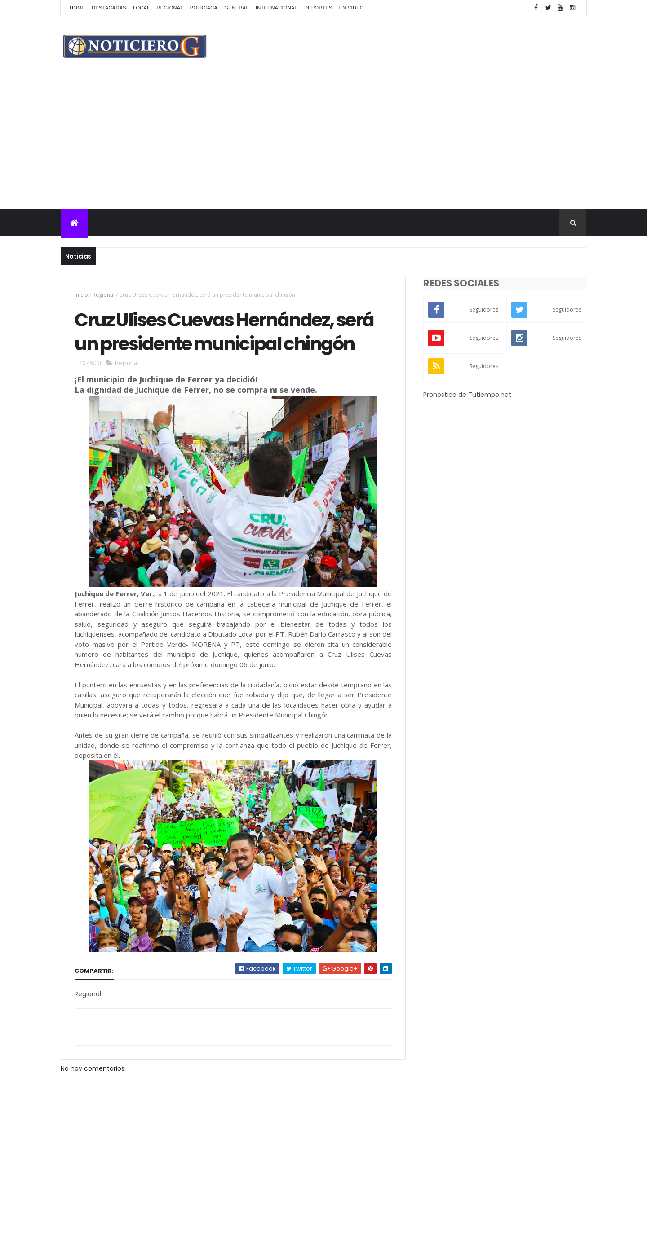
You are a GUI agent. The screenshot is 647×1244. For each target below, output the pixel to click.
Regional (170, 7)
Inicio (81, 295)
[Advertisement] (323, 142)
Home (77, 7)
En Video (351, 7)
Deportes (318, 7)
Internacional (276, 7)
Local (141, 7)
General (236, 7)
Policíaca (203, 7)
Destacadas (109, 7)
